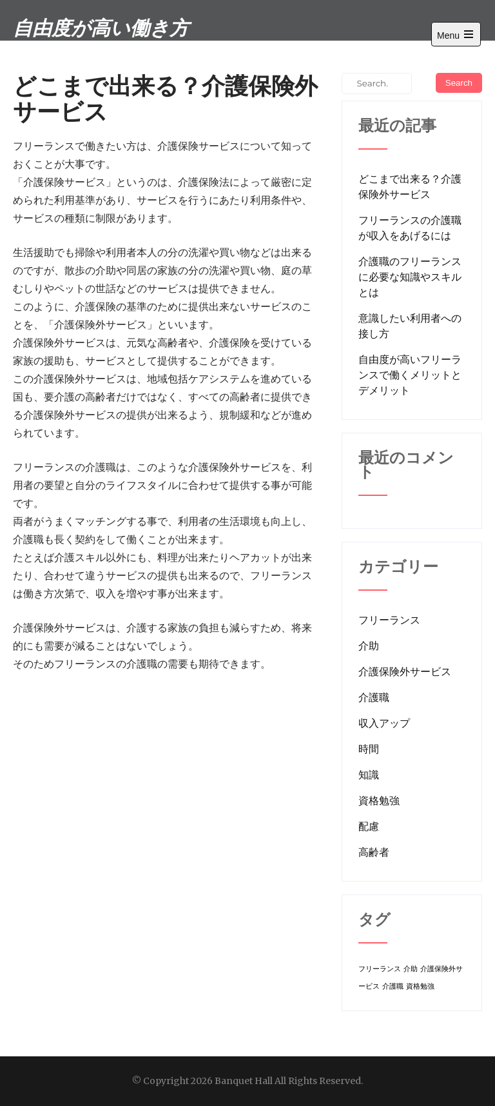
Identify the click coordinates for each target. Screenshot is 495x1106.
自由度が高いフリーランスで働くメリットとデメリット (409, 375)
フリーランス (389, 619)
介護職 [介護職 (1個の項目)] (392, 986)
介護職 (373, 697)
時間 (368, 748)
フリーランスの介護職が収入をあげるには (409, 227)
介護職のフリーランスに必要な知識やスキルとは (409, 277)
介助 (368, 645)
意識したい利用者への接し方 (409, 325)
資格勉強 (379, 800)
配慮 (368, 826)
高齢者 (373, 851)
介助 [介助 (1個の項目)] (410, 969)
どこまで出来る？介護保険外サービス (409, 186)
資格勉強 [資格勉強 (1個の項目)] (420, 986)
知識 (368, 774)
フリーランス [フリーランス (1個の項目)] (379, 969)
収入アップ (384, 722)
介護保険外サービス (404, 671)
